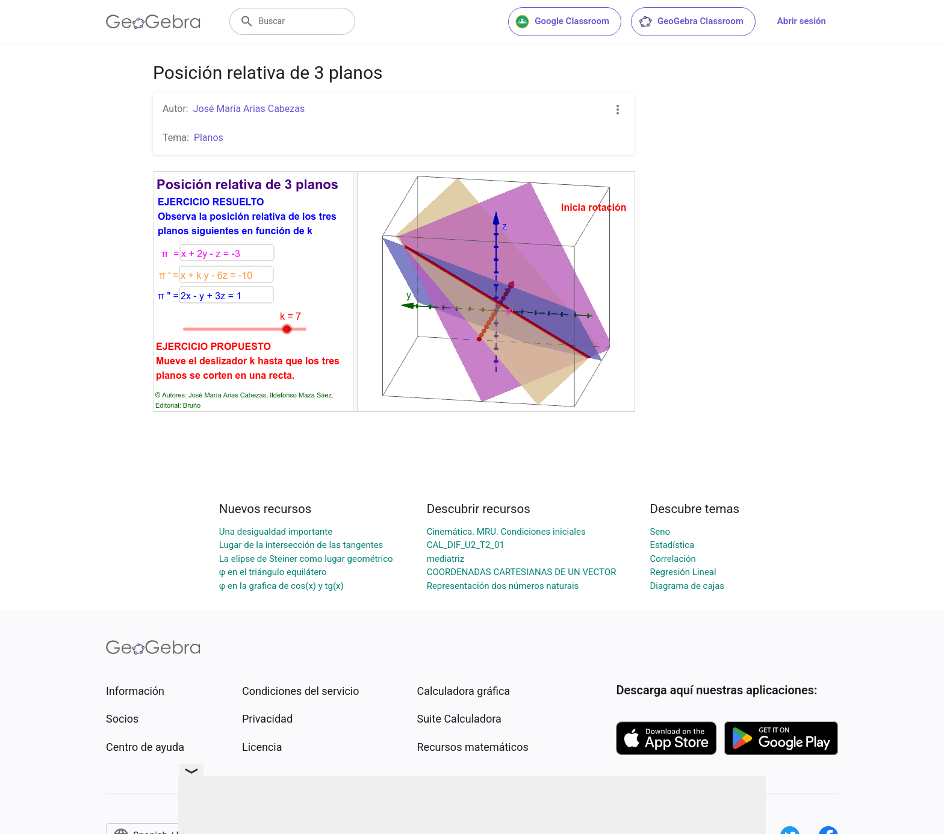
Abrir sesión (801, 21)
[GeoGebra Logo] (153, 21)
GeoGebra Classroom (691, 21)
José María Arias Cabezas (249, 108)
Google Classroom (562, 21)
